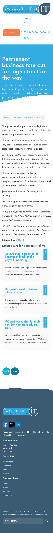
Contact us (7, 495)
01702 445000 (29, 32)
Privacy (6, 473)
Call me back (11, 32)
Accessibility (8, 461)
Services (6, 491)
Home (5, 483)
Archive (40, 117)
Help (5, 469)
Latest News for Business (23, 117)
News (6, 117)
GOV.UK (20, 240)
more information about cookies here (33, 514)
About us (6, 487)
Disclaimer (7, 465)
